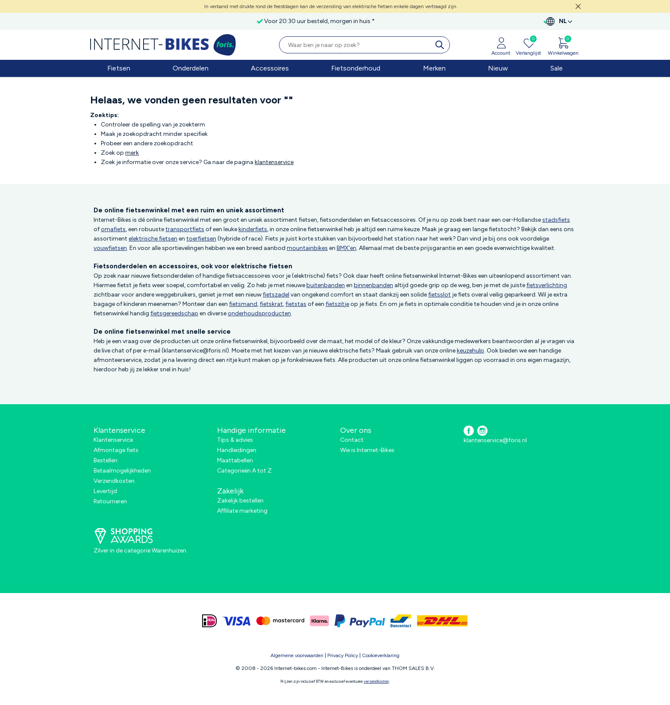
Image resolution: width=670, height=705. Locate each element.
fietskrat (271, 304)
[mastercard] (280, 620)
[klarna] (319, 620)
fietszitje (337, 304)
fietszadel (276, 294)
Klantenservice (113, 440)
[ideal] (209, 620)
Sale (556, 68)
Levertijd (105, 491)
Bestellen (106, 460)
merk (132, 152)
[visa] (237, 620)
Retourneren (110, 501)
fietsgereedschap (174, 313)
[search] (441, 44)
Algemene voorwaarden (296, 655)
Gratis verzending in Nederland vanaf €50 (156, 21)
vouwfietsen (110, 248)
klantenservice (274, 162)
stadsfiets (556, 219)
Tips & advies (235, 440)
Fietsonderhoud (355, 68)
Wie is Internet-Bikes (367, 450)
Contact (352, 440)
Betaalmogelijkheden (122, 470)
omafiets (113, 229)
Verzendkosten (114, 481)
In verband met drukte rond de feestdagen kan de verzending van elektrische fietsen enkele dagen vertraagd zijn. (331, 6)
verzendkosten (376, 681)
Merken (434, 68)
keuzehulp (470, 350)
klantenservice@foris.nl (495, 440)
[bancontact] (401, 620)
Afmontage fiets (116, 450)
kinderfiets (252, 229)
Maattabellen (235, 460)
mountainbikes (307, 248)
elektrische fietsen (153, 238)
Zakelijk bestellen (240, 500)
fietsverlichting (546, 285)
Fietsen (118, 68)
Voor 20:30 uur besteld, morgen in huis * (281, 21)
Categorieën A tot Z (244, 470)
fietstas (295, 304)
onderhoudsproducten (259, 313)
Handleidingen (236, 450)
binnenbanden (373, 285)
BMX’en (346, 248)
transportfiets (184, 229)
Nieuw (498, 68)
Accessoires (270, 68)
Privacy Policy (342, 655)
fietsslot (439, 294)
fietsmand (243, 304)
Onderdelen (191, 68)
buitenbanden (325, 285)
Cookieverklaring (381, 655)
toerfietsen (201, 238)
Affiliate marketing (242, 510)
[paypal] (360, 620)
